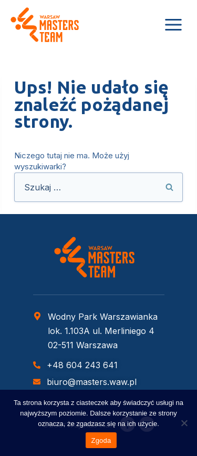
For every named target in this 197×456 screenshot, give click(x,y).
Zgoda (101, 440)
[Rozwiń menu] (173, 24)
